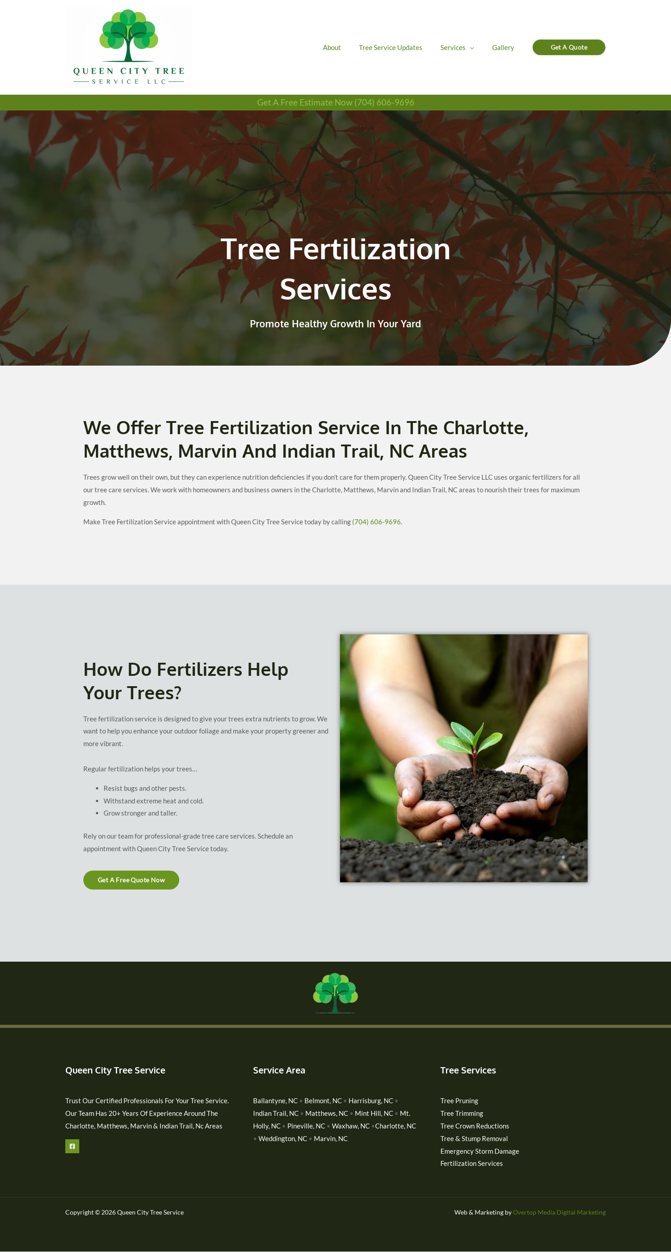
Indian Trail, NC (276, 1113)
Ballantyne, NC (275, 1100)
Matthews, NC (326, 1113)
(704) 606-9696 (376, 522)
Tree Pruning (459, 1100)
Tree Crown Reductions (474, 1126)
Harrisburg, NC (371, 1100)
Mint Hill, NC (374, 1113)
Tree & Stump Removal (474, 1138)
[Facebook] (72, 1146)
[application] (476, 47)
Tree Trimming (461, 1113)
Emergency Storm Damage (479, 1151)
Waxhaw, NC (351, 1126)
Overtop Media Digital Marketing (559, 1212)
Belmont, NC (323, 1100)
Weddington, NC (282, 1138)
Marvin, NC (331, 1138)
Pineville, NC (306, 1126)
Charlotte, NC (395, 1126)
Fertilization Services (471, 1164)
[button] (569, 47)
